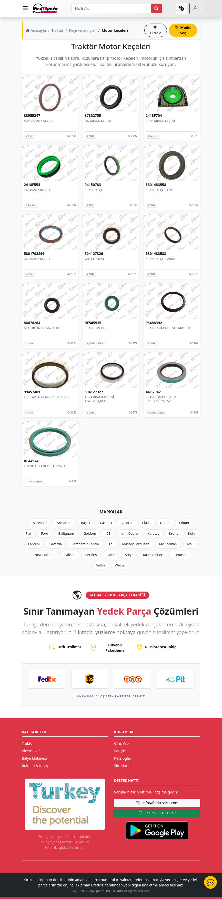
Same (111, 554)
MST (190, 544)
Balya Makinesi (34, 758)
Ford (44, 533)
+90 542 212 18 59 (157, 812)
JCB (108, 533)
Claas (146, 522)
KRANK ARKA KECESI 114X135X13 (170, 328)
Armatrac (64, 522)
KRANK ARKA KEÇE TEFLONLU (45, 466)
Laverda (55, 544)
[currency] (181, 8)
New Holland (45, 554)
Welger (120, 565)
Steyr (129, 554)
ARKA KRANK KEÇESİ (38, 121)
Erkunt (184, 522)
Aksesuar (40, 522)
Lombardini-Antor (85, 544)
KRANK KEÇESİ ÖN (159, 190)
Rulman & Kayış (35, 765)
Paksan (70, 554)
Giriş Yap (121, 743)
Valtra (100, 565)
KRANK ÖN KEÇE (96, 328)
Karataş (153, 533)
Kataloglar (122, 758)
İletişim (120, 750)
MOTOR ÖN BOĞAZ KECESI (43, 328)
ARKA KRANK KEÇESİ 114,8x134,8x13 (99, 399)
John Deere (129, 533)
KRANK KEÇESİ (95, 190)
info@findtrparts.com (157, 802)
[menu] (25, 8)
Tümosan (180, 554)
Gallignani (66, 533)
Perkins (91, 554)
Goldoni (90, 533)
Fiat (28, 533)
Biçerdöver (31, 750)
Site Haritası (124, 765)
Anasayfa (36, 30)
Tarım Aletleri (153, 554)
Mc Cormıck (168, 544)
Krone (173, 533)
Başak (85, 522)
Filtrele (155, 30)
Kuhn (192, 533)
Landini (34, 544)
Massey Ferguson (135, 544)
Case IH (106, 522)
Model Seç (183, 30)
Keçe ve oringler (82, 30)
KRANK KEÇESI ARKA (160, 259)
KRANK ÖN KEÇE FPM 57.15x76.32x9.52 (161, 399)
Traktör (58, 30)
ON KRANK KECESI (98, 121)
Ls (110, 544)
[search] (156, 8)
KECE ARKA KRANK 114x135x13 (46, 397)
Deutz (164, 522)
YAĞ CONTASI (94, 259)
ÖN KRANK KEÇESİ (37, 190)
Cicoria (127, 522)
